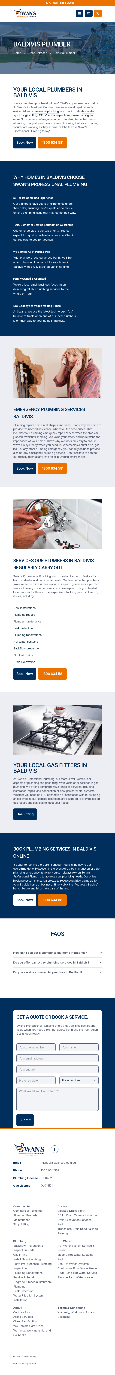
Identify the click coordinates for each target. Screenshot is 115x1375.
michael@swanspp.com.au (58, 1162)
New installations (24, 608)
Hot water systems (25, 641)
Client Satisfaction (25, 1321)
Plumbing (19, 1241)
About (17, 1307)
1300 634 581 (50, 1170)
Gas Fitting (25, 814)
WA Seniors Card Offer (28, 1326)
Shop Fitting (21, 1224)
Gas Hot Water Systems (73, 1263)
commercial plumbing (45, 111)
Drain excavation (24, 662)
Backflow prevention (26, 648)
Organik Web (30, 1363)
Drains (62, 1206)
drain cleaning (80, 115)
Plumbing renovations (27, 635)
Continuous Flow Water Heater (78, 1268)
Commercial (21, 1206)
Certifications (22, 1312)
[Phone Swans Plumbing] (98, 13)
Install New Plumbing (27, 1259)
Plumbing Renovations (27, 1272)
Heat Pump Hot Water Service (77, 1272)
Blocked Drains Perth (71, 1210)
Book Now (24, 143)
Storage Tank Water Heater (75, 1277)
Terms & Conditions (71, 1307)
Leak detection (23, 628)
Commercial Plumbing (27, 1210)
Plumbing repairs (24, 614)
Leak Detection (23, 1291)
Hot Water (65, 1241)
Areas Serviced (23, 1316)
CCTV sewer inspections (54, 115)
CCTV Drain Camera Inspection (78, 1215)
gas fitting (31, 115)
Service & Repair (24, 1277)
